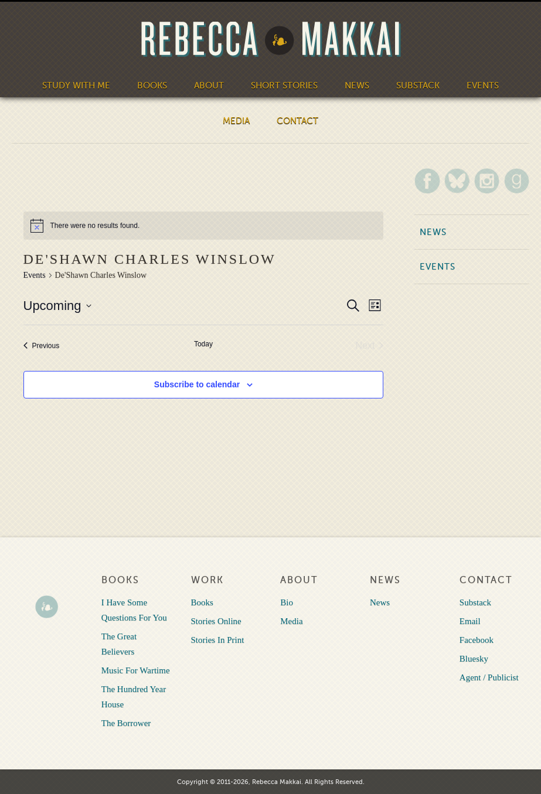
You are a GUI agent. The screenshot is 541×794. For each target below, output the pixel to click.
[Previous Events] (41, 345)
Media (236, 120)
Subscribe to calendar (197, 384)
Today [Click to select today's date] (203, 344)
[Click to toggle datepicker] (57, 305)
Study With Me (76, 85)
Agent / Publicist (489, 677)
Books (152, 85)
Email (470, 621)
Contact (297, 120)
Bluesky (474, 658)
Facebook (477, 640)
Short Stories (284, 85)
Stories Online (216, 621)
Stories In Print (217, 640)
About (209, 85)
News (357, 85)
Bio (286, 602)
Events (483, 85)
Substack (418, 85)
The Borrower (126, 723)
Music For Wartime (135, 670)
